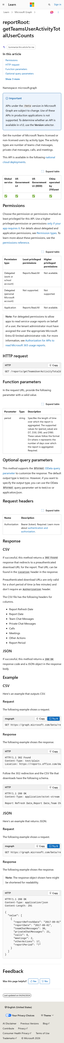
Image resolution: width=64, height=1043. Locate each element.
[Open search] (49, 5)
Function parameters (16, 69)
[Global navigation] (3, 5)
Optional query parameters (19, 73)
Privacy (22, 1028)
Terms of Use (42, 1033)
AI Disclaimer (9, 1023)
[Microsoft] (32, 4)
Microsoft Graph (23, 12)
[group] (32, 371)
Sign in (57, 4)
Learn (6, 12)
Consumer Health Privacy (16, 1033)
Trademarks (9, 1038)
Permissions (11, 60)
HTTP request (12, 64)
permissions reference (16, 242)
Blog (45, 1023)
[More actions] (58, 12)
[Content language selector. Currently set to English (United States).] (18, 1007)
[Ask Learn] (52, 12)
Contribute (8, 1028)
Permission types (47, 233)
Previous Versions (29, 1023)
